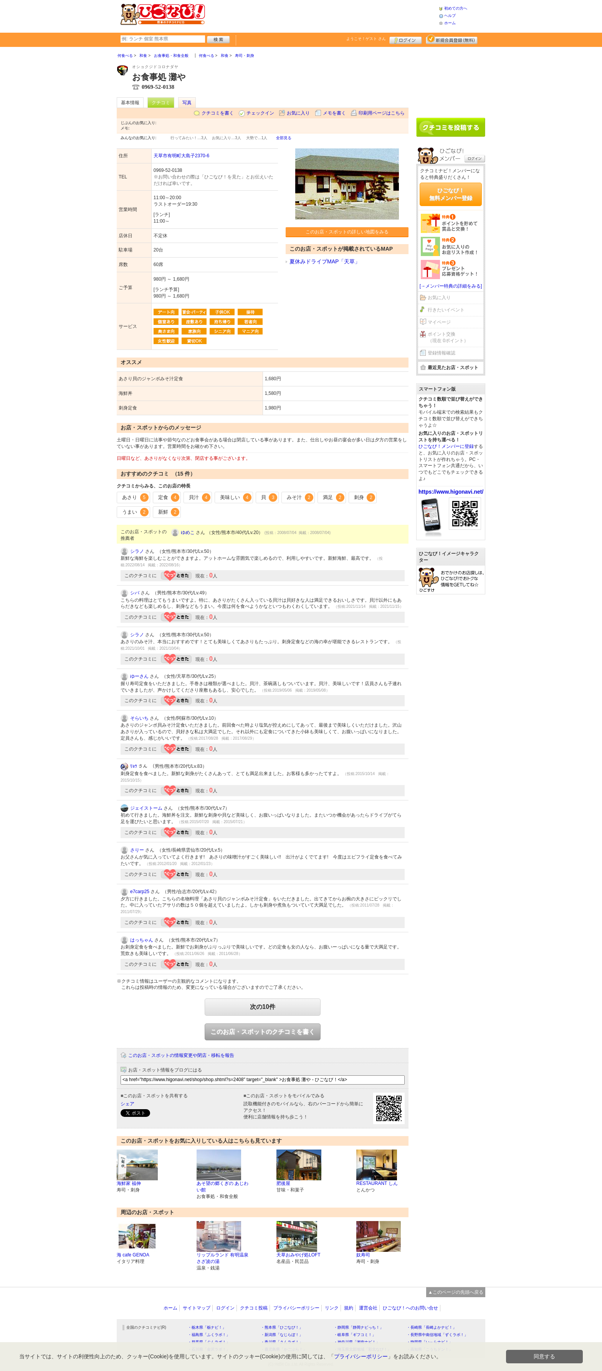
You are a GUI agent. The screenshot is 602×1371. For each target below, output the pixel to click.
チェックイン (260, 113)
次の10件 (262, 1006)
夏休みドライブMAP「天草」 (324, 261)
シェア (127, 1103)
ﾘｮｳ (133, 766)
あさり (135, 497)
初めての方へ (455, 8)
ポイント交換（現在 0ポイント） (448, 337)
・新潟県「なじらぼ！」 (282, 1335)
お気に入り (298, 113)
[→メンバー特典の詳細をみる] (451, 286)
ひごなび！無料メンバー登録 (450, 194)
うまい (135, 512)
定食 (169, 497)
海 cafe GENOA (133, 1255)
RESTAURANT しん (377, 1183)
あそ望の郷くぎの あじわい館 (222, 1187)
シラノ (137, 551)
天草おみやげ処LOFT (298, 1255)
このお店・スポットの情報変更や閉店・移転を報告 (181, 1055)
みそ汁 (300, 497)
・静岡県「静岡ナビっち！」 (359, 1327)
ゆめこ (188, 532)
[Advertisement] (322, 15)
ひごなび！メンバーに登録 (446, 446)
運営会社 (368, 1308)
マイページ (439, 322)
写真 (187, 102)
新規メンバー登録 (452, 39)
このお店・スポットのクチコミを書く (262, 1031)
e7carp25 (139, 891)
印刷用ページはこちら (382, 113)
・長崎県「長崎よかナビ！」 (431, 1327)
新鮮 (169, 512)
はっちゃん (141, 940)
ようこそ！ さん (366, 39)
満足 (333, 497)
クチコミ (161, 102)
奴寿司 (363, 1255)
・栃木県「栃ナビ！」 (207, 1327)
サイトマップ (196, 1308)
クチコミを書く (218, 113)
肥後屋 (283, 1183)
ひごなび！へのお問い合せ (410, 1308)
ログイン (405, 39)
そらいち (139, 718)
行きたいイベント (446, 310)
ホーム (450, 23)
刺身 (364, 497)
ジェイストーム (146, 808)
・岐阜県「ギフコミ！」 (355, 1335)
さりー (137, 850)
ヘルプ (450, 15)
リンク (332, 1308)
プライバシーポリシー (296, 1308)
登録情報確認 (441, 353)
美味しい (235, 497)
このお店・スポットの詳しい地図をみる (347, 232)
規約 (348, 1308)
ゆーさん (139, 676)
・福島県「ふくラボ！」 (209, 1335)
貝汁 (199, 497)
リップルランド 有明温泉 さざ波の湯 (222, 1258)
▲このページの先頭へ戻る (455, 1292)
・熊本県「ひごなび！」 (282, 1327)
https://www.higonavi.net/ (450, 492)
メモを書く (334, 113)
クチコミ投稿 (254, 1308)
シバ (134, 593)
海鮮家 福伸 (129, 1183)
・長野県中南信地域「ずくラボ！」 (437, 1335)
